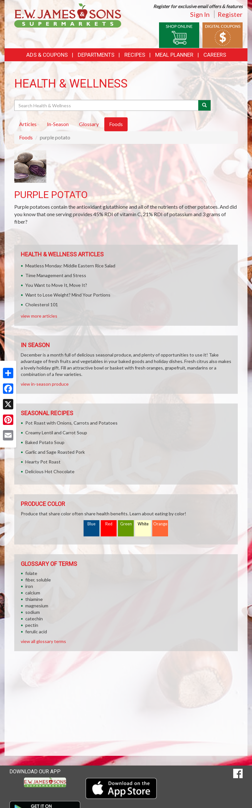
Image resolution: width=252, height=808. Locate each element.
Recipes (134, 55)
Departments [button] (96, 55)
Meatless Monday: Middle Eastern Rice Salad (70, 265)
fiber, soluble (38, 579)
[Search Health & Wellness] (106, 105)
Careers (214, 55)
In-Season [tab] (58, 124)
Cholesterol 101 (41, 304)
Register (230, 14)
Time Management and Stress (55, 275)
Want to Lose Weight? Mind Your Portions (67, 295)
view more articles (39, 316)
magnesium (36, 605)
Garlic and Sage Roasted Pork (55, 452)
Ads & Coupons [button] (47, 55)
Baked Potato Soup (44, 442)
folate (31, 573)
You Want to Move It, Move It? (56, 285)
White (143, 523)
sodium (32, 612)
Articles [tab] (28, 124)
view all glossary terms (43, 641)
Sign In (200, 14)
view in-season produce (45, 384)
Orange (160, 523)
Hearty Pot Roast (43, 461)
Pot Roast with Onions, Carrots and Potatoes (71, 423)
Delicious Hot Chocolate (49, 471)
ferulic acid (36, 631)
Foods (26, 137)
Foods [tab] (116, 124)
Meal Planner (174, 55)
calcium (32, 592)
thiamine (34, 599)
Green (126, 523)
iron (29, 586)
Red (108, 523)
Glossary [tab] (89, 124)
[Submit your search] (204, 105)
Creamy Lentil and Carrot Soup (56, 432)
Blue (91, 523)
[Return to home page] (67, 15)
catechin (34, 618)
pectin (31, 625)
